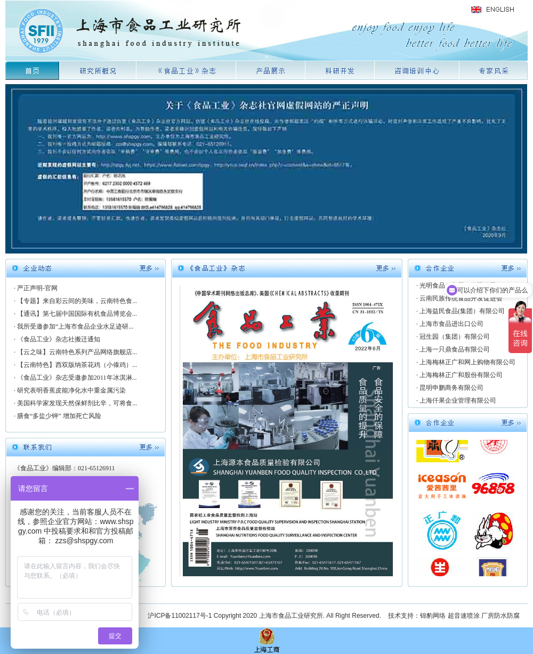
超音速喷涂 (464, 615)
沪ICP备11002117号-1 (180, 615)
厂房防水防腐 (500, 615)
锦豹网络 (433, 615)
